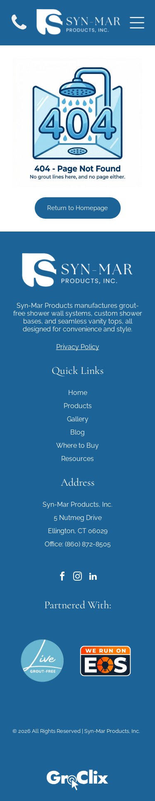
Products (78, 406)
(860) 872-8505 (88, 544)
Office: (54, 544)
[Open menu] (137, 22)
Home (77, 393)
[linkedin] (93, 577)
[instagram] (77, 577)
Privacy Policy (77, 347)
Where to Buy (77, 445)
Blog (77, 432)
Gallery (77, 419)
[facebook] (62, 577)
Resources (77, 459)
